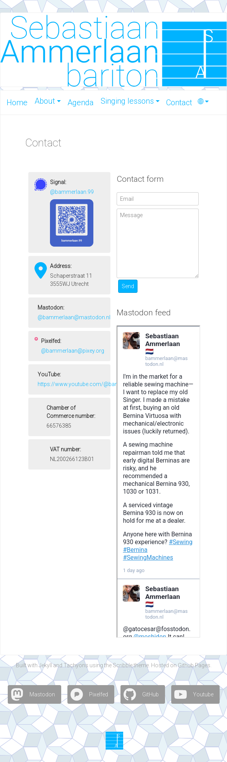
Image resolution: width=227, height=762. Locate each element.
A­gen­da (80, 102)
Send (128, 286)
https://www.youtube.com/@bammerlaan (89, 384)
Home (17, 102)
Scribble (122, 665)
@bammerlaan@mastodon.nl (74, 317)
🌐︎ (200, 101)
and (58, 665)
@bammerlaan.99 (72, 192)
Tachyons (76, 665)
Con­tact (179, 102)
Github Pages (194, 665)
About (44, 101)
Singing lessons (127, 101)
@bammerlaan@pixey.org (72, 351)
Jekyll (45, 665)
